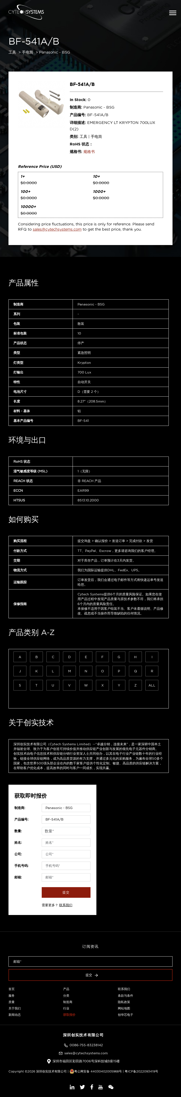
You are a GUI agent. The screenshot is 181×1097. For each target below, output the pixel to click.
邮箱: (18, 877)
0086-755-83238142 (86, 1045)
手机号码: (21, 866)
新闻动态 (14, 1014)
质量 (11, 1002)
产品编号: (21, 819)
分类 (66, 995)
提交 (66, 892)
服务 (11, 995)
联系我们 (65, 905)
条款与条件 (125, 995)
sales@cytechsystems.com (57, 229)
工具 (12, 52)
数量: (18, 831)
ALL (151, 685)
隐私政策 (124, 1002)
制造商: (19, 808)
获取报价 (69, 1014)
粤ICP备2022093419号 (141, 1071)
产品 (66, 989)
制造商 (67, 1002)
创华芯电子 (125, 1014)
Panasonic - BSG (54, 52)
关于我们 (14, 1008)
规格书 (89, 151)
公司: (18, 854)
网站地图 (124, 1008)
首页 (11, 989)
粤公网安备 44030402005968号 (96, 1071)
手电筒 (27, 52)
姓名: (18, 842)
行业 (66, 1008)
